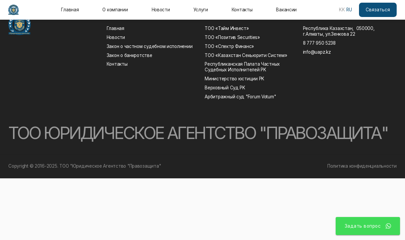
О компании (115, 9)
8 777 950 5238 (319, 43)
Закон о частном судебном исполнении (150, 46)
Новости (161, 9)
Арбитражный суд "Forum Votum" (240, 96)
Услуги (200, 9)
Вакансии (286, 9)
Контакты (242, 9)
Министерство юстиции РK (234, 78)
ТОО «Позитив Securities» (232, 37)
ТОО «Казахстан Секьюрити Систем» (246, 55)
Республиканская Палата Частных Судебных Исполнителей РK (243, 66)
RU (349, 9)
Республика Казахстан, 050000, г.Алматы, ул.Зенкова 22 (339, 31)
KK (342, 9)
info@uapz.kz (317, 52)
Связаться (378, 9)
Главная (70, 9)
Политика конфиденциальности (362, 166)
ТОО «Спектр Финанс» (229, 46)
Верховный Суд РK (225, 87)
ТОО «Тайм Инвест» (227, 28)
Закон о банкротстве (129, 55)
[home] (13, 10)
